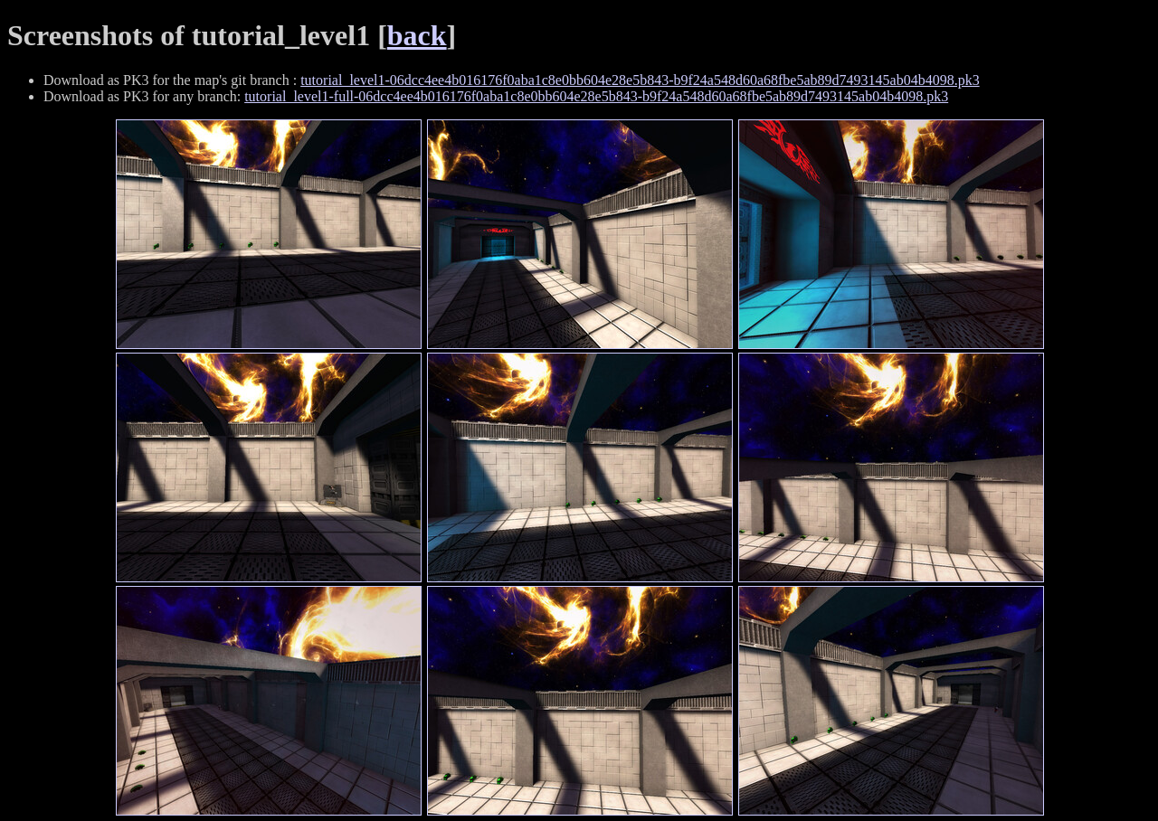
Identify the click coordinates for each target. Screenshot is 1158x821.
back (417, 35)
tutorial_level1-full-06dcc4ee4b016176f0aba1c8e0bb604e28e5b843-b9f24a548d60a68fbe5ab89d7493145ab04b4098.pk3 (596, 96)
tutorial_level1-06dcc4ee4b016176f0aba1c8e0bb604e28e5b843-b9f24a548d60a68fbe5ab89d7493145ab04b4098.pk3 (639, 80)
